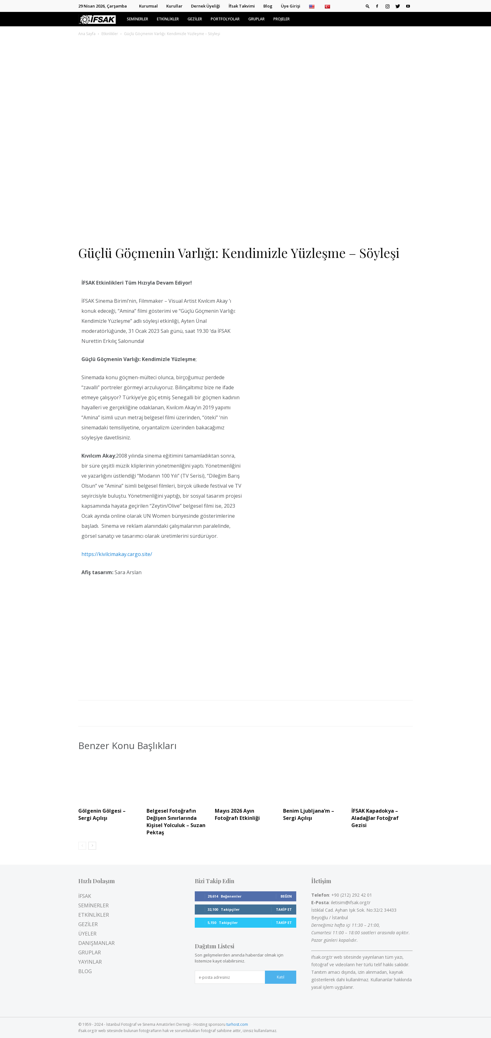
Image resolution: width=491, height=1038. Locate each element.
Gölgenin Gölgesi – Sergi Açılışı (102, 814)
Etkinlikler (109, 33)
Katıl (280, 977)
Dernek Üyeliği (205, 6)
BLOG (85, 971)
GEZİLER (195, 19)
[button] (367, 6)
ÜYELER (87, 933)
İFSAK (84, 896)
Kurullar (174, 6)
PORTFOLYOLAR (225, 19)
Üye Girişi (290, 6)
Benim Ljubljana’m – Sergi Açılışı (308, 814)
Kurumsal (148, 6)
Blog (267, 6)
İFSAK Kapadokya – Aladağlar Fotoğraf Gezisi (375, 818)
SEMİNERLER (137, 19)
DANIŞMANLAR (96, 943)
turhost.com (237, 1024)
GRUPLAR (256, 19)
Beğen (286, 896)
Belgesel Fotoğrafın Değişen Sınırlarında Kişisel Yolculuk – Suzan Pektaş (176, 821)
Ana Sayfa (87, 33)
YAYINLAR (90, 961)
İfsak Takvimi (242, 6)
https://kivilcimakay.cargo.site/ (116, 554)
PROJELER (281, 19)
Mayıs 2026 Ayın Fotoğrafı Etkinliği (237, 814)
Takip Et (284, 909)
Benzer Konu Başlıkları (127, 745)
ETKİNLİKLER (168, 19)
